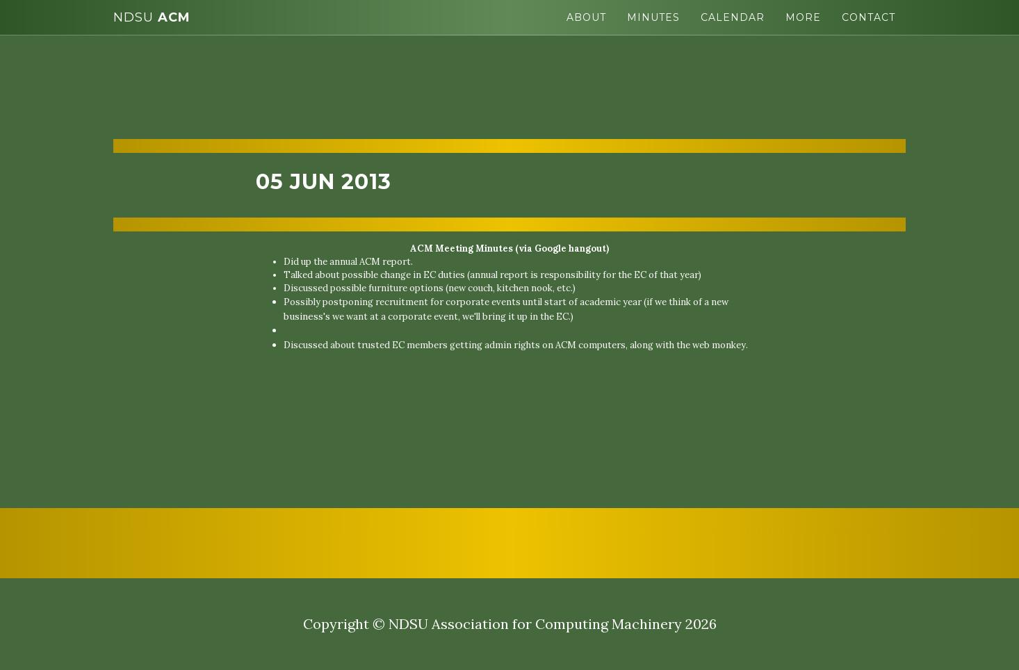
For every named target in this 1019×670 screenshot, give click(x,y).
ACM (151, 17)
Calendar (733, 17)
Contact (868, 17)
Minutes (653, 17)
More (803, 17)
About (586, 17)
